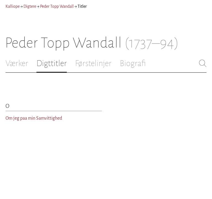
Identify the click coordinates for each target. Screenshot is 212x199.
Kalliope (13, 6)
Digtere (29, 6)
